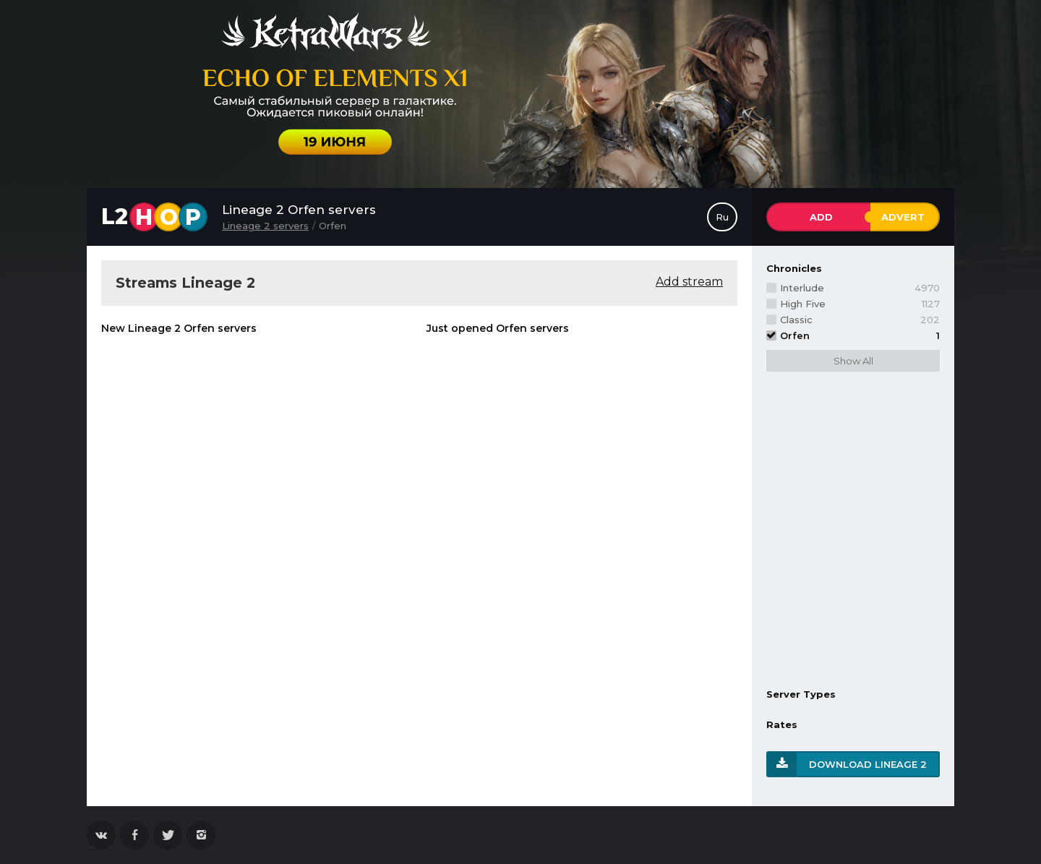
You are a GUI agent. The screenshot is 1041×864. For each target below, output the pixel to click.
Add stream (689, 281)
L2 (154, 216)
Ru (722, 217)
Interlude (860, 288)
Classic (860, 319)
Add (821, 217)
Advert (903, 217)
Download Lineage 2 (868, 764)
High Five (860, 303)
